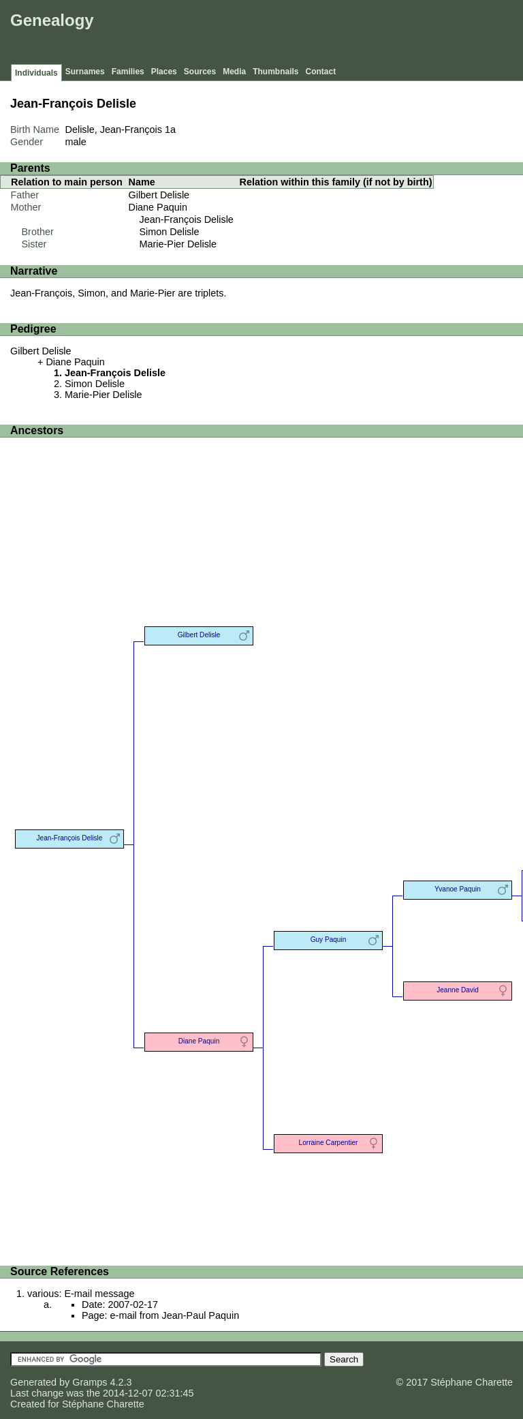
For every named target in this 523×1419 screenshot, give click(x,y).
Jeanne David (458, 990)
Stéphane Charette (103, 1404)
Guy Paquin (329, 939)
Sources (200, 71)
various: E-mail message (81, 1293)
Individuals (36, 73)
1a (170, 129)
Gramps (89, 1382)
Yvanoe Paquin (457, 889)
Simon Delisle (170, 231)
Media (234, 71)
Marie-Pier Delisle (178, 244)
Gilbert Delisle (159, 194)
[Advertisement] (272, 34)
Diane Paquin (158, 207)
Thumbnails (275, 71)
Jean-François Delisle (187, 219)
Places (164, 71)
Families (128, 71)
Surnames (85, 71)
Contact (321, 71)
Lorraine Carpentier (328, 1142)
